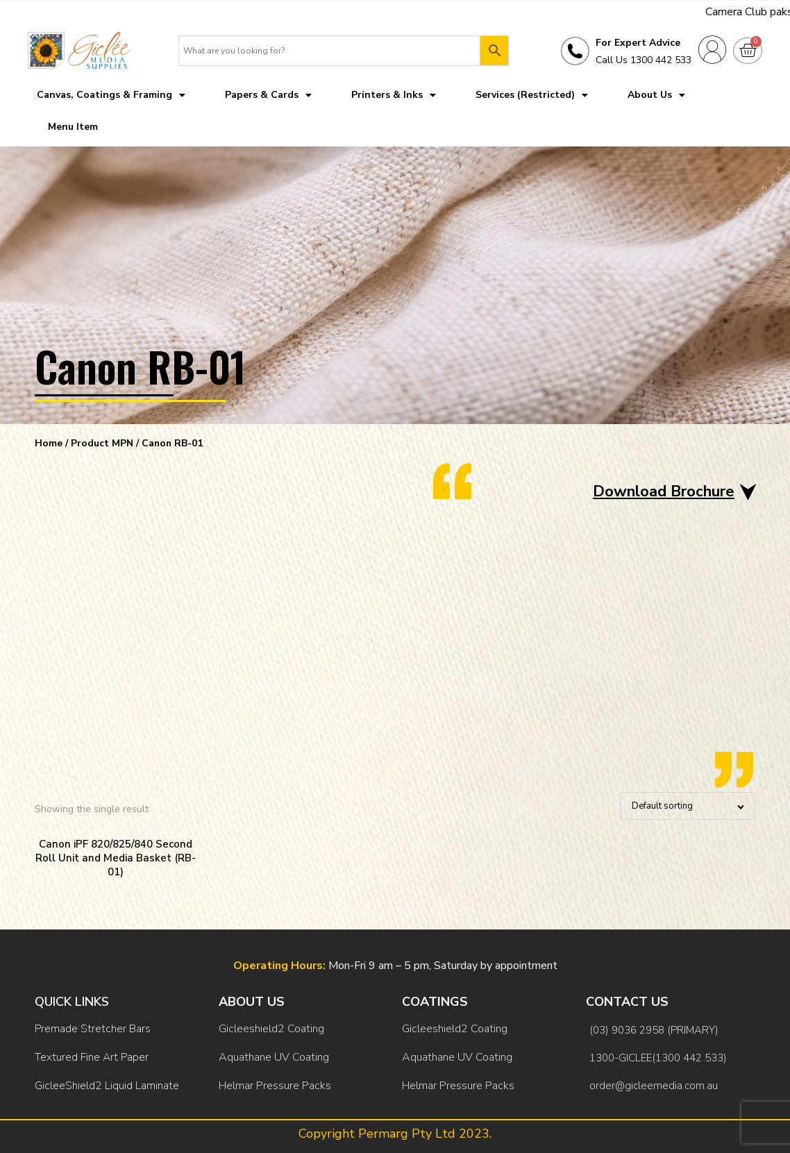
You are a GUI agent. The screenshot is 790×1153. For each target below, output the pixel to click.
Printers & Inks (393, 95)
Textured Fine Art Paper (92, 1057)
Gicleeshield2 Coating (271, 1029)
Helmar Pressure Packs (275, 1086)
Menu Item (73, 126)
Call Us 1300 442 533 (643, 60)
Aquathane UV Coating (274, 1057)
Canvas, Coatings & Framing (111, 95)
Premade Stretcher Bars (93, 1029)
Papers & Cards (268, 95)
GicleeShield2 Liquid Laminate (107, 1086)
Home (48, 443)
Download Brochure (663, 491)
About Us (656, 95)
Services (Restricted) (532, 95)
